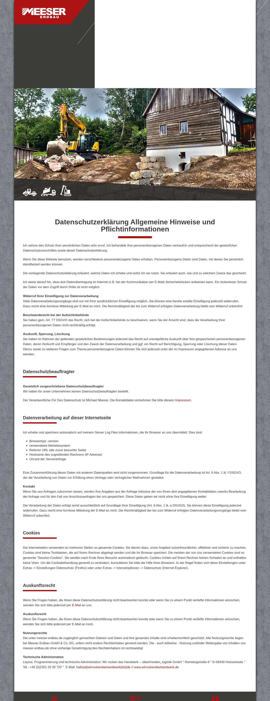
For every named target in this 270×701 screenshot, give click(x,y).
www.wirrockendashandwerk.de (156, 603)
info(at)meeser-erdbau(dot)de (135, 658)
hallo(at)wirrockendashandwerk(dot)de (103, 603)
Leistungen (166, 12)
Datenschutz (215, 654)
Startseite (107, 12)
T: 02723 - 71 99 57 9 (134, 646)
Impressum (183, 336)
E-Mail (76, 541)
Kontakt (191, 12)
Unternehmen (136, 12)
